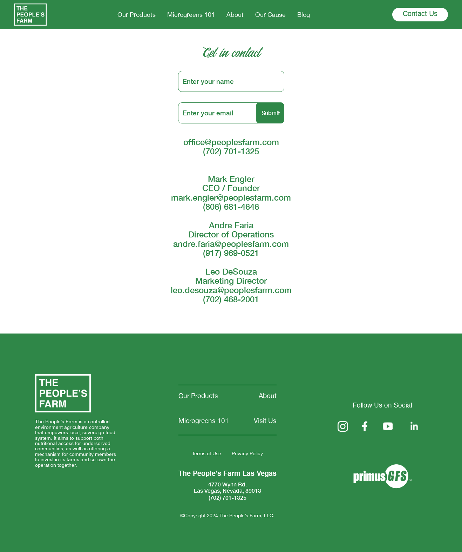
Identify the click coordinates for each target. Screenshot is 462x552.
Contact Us (420, 14)
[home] (30, 15)
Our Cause (270, 14)
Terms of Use (206, 453)
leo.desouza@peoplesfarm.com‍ (231, 290)
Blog (303, 14)
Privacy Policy (247, 453)
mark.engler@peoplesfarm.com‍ (231, 197)
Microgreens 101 (191, 14)
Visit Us (265, 420)
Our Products (136, 14)
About (235, 14)
